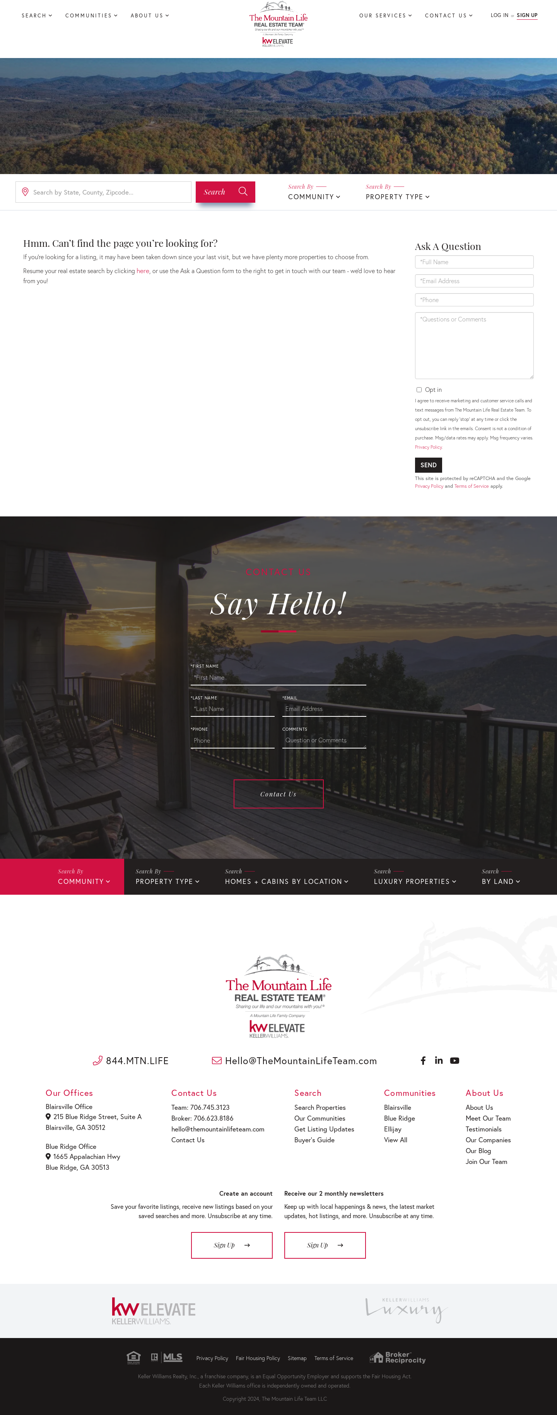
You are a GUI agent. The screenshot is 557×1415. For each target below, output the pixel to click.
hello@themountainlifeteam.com (213, 1125)
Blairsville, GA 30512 (76, 1124)
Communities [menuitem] (88, 15)
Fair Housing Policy (258, 1352)
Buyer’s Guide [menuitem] (308, 1135)
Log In (499, 15)
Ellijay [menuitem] (388, 1125)
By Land (471, 880)
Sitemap (297, 1352)
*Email (289, 697)
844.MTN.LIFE (131, 1059)
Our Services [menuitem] (383, 15)
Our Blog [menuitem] (479, 1145)
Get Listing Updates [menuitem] (317, 1125)
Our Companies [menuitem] (488, 1135)
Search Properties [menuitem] (314, 1105)
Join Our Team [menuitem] (486, 1155)
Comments (295, 728)
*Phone (199, 728)
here (142, 269)
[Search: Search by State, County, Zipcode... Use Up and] (103, 191)
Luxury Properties (390, 880)
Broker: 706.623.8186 (198, 1115)
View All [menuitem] (391, 1135)
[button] (225, 191)
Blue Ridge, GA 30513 (77, 1162)
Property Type (388, 196)
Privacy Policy (428, 446)
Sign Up (527, 15)
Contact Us (278, 793)
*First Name (205, 665)
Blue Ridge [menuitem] (394, 1115)
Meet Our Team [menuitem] (487, 1115)
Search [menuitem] (34, 15)
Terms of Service (471, 485)
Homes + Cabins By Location (270, 880)
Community (309, 196)
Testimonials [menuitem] (484, 1125)
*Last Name (204, 697)
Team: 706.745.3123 (196, 1105)
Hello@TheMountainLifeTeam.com (294, 1059)
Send (428, 464)
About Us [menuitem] (147, 15)
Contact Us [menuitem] (446, 15)
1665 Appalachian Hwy (83, 1152)
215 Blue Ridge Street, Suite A (92, 1115)
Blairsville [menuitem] (392, 1105)
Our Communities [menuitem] (314, 1115)
